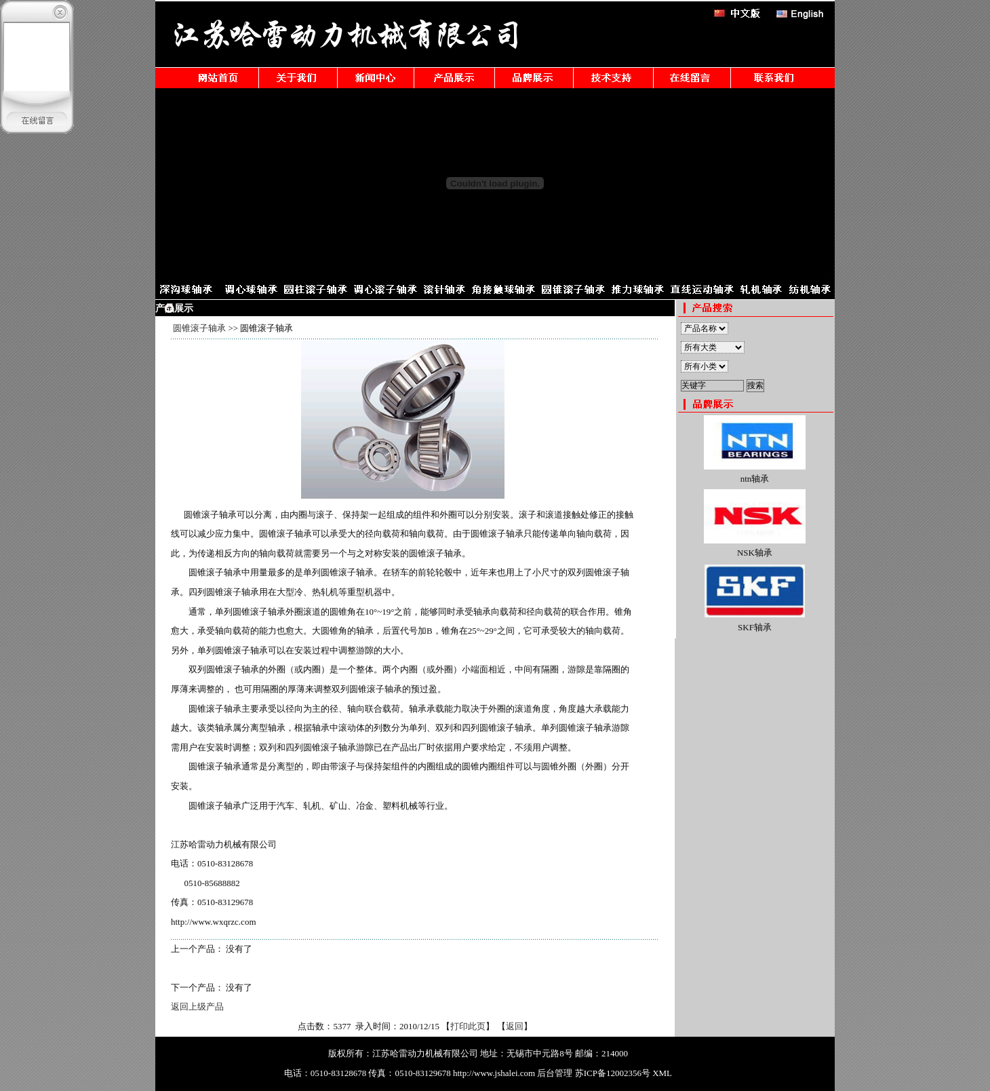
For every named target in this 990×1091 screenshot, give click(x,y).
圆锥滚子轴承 (199, 328)
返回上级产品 (197, 1006)
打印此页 (468, 1026)
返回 (514, 1026)
